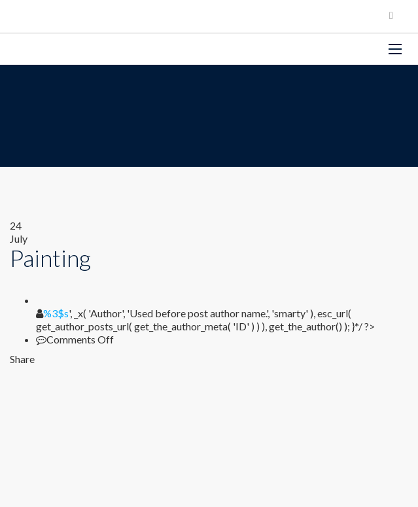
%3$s (56, 313)
